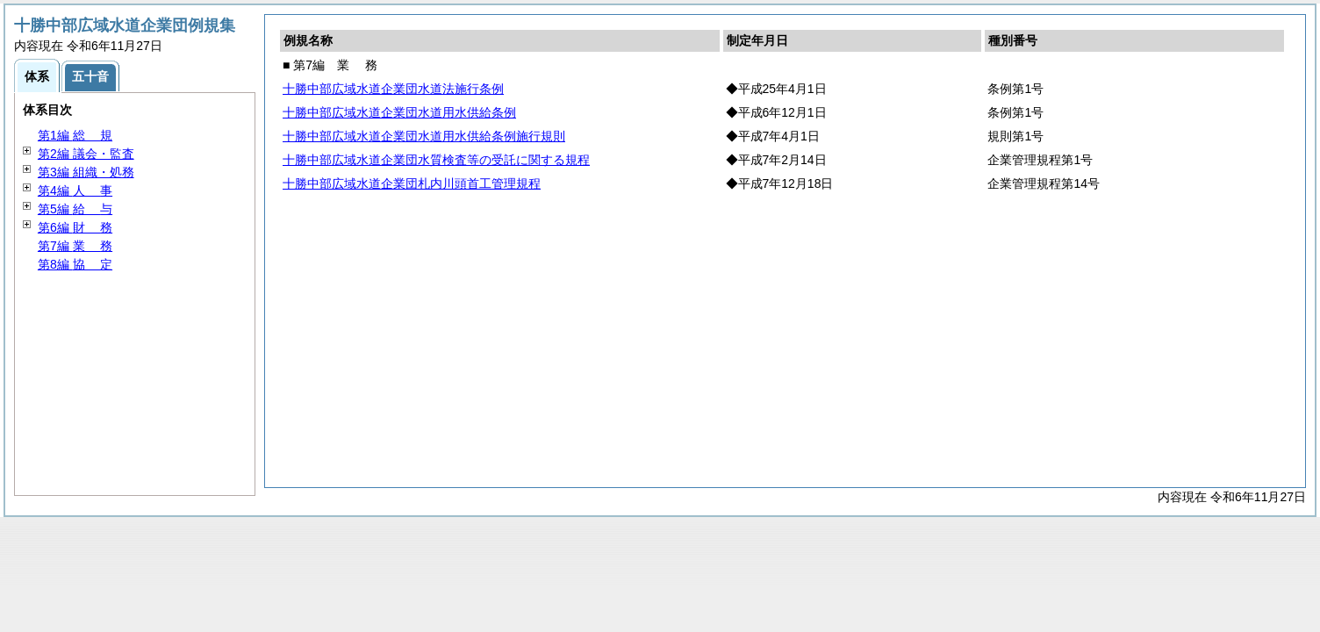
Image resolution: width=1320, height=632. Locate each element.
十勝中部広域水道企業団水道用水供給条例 (399, 112)
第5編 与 (75, 209)
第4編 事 (75, 190)
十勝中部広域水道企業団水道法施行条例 (393, 89)
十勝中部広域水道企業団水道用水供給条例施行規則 (424, 136)
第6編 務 (75, 227)
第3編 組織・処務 (86, 172)
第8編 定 (75, 264)
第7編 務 (75, 246)
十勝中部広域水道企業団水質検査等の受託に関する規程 (436, 160)
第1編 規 (75, 135)
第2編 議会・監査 (86, 154)
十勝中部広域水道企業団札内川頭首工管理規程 (412, 183)
